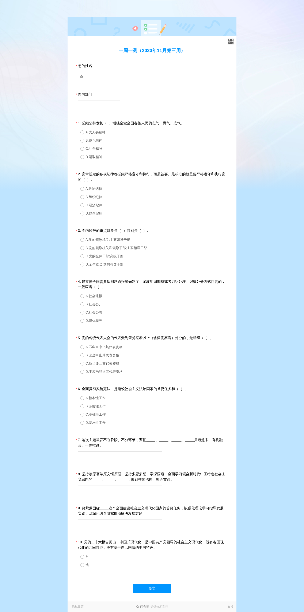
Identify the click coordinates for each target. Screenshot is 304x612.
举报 (230, 606)
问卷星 (144, 606)
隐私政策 (78, 606)
